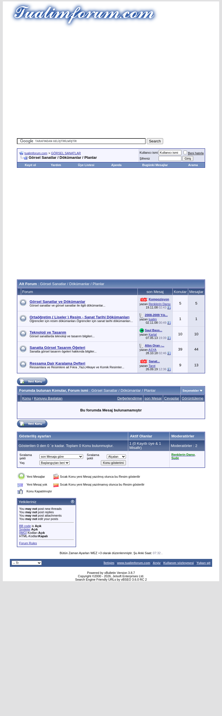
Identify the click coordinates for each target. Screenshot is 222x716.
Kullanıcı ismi (149, 152)
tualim (152, 319)
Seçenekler (191, 390)
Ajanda (116, 165)
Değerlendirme (129, 398)
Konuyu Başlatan (48, 398)
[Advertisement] (103, 81)
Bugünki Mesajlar (155, 165)
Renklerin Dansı (159, 304)
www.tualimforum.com (133, 563)
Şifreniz (145, 158)
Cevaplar (171, 398)
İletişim (109, 563)
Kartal (152, 334)
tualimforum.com (36, 153)
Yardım (56, 165)
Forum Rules (28, 543)
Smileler (24, 529)
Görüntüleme (192, 398)
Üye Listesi (86, 165)
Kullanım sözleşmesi (178, 563)
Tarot (151, 365)
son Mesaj (153, 398)
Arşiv (157, 563)
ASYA (152, 349)
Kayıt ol (30, 165)
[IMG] (23, 532)
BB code (25, 526)
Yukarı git (203, 563)
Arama (193, 165)
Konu (26, 398)
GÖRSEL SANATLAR (66, 153)
